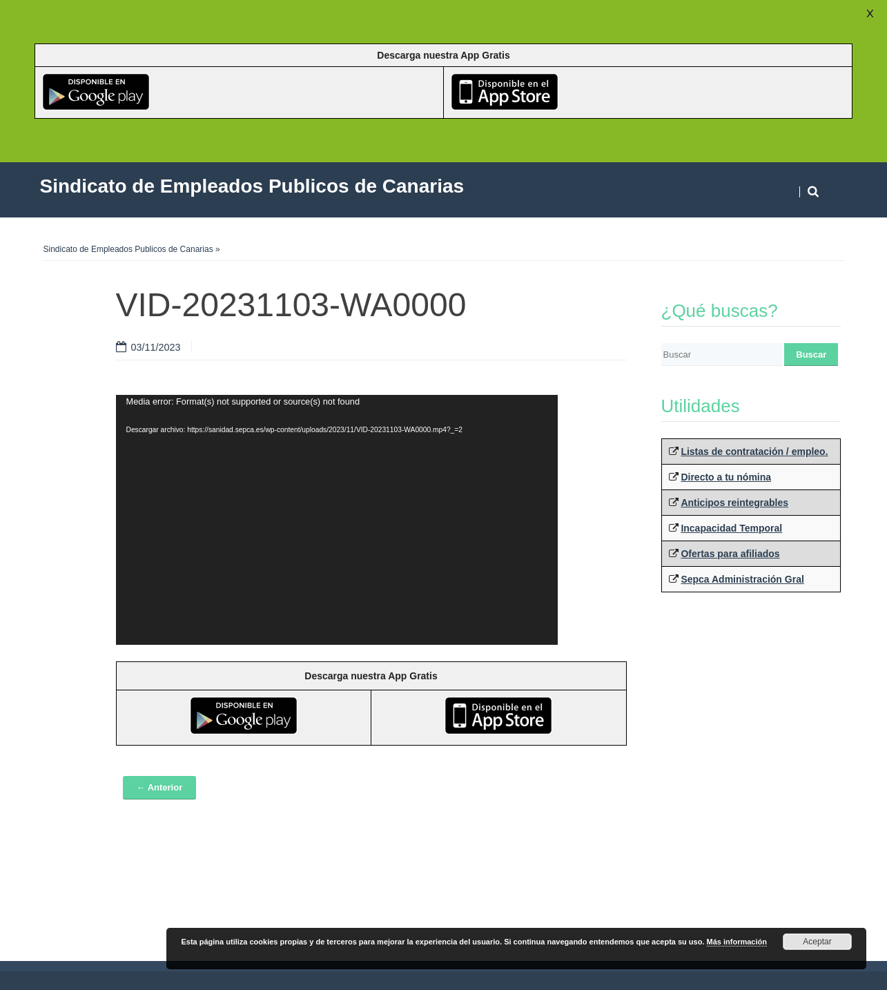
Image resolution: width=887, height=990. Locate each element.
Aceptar (817, 942)
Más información (737, 942)
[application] (337, 520)
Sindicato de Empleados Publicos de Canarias (128, 249)
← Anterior (160, 787)
